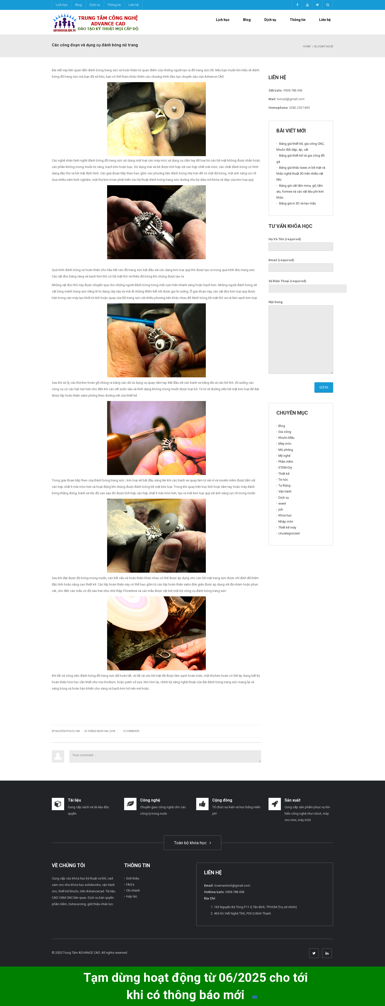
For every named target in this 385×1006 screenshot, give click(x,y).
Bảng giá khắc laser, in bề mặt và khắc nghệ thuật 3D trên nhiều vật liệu (300, 174)
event (282, 503)
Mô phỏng (285, 449)
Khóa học (285, 515)
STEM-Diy (285, 467)
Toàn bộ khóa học (192, 842)
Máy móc (284, 443)
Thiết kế (283, 473)
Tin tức (283, 479)
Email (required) (301, 264)
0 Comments (131, 731)
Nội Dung (301, 337)
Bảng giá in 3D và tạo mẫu (297, 203)
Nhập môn (285, 521)
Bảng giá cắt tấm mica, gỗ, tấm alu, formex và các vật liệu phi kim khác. (300, 191)
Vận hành (284, 491)
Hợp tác (131, 896)
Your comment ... (165, 756)
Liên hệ (134, 5)
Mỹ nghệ (284, 455)
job (280, 509)
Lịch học (62, 5)
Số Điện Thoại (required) (308, 285)
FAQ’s (130, 884)
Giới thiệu (132, 878)
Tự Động (284, 485)
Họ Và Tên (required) (301, 243)
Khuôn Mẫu (286, 437)
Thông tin (114, 5)
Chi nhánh (133, 890)
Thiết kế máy (287, 527)
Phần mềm (285, 461)
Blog (78, 5)
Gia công (284, 432)
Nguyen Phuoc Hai (67, 731)
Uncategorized (289, 533)
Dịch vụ (95, 5)
